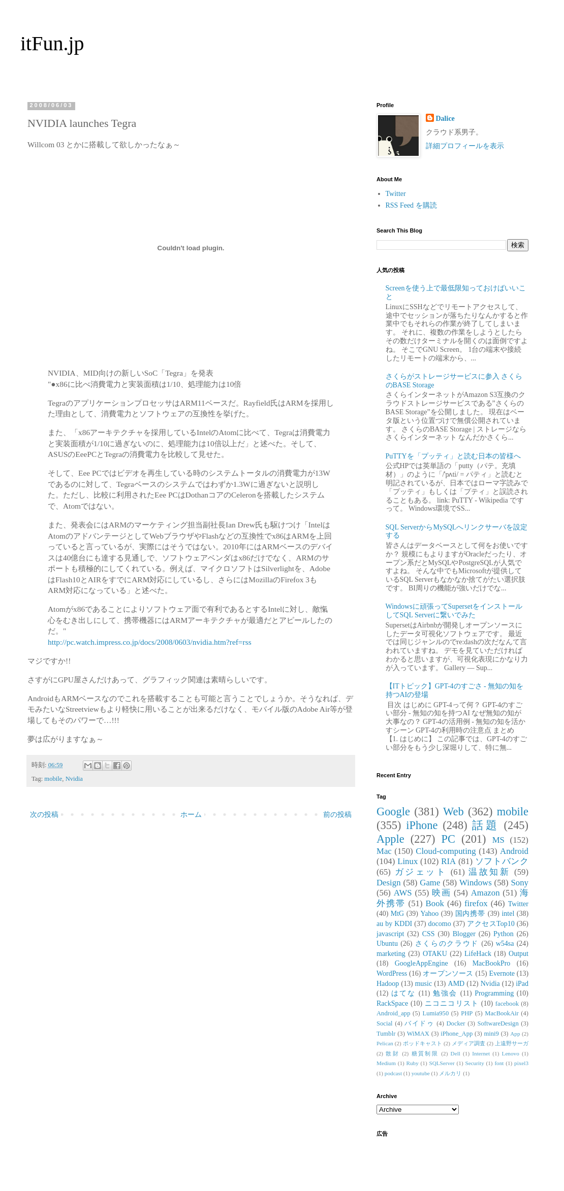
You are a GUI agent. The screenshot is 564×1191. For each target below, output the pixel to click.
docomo (439, 924)
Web (453, 811)
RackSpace (392, 1003)
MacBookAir (501, 1013)
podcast (393, 1073)
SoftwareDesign (498, 1023)
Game (430, 882)
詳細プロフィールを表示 (465, 146)
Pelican (385, 1043)
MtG (397, 913)
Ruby (412, 1063)
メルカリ (450, 1073)
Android (514, 851)
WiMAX (418, 1033)
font (499, 1063)
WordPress (392, 973)
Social (384, 1023)
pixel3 (521, 1063)
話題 (485, 825)
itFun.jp (52, 43)
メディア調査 (468, 1043)
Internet (481, 1053)
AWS (403, 893)
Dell (455, 1053)
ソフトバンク (501, 861)
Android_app (393, 1013)
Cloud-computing (446, 851)
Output (518, 953)
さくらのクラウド (447, 943)
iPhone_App (457, 1033)
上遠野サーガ (511, 1043)
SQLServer (441, 1063)
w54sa (505, 943)
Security (474, 1063)
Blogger (464, 934)
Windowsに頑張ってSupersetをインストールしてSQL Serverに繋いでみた (454, 611)
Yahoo (429, 913)
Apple (390, 839)
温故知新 (489, 872)
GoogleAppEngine (421, 963)
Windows (475, 882)
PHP (467, 1013)
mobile (53, 778)
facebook (507, 1003)
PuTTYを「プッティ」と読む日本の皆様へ (453, 456)
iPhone (421, 825)
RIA (448, 861)
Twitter (396, 193)
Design (389, 882)
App (515, 1034)
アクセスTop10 (491, 924)
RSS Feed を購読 (411, 205)
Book (435, 903)
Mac (384, 851)
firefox (476, 903)
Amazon (485, 893)
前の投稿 (337, 814)
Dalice (445, 118)
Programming (494, 993)
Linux (407, 861)
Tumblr (386, 1033)
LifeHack (477, 953)
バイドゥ (419, 1023)
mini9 (491, 1033)
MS (498, 840)
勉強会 (445, 993)
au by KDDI (394, 924)
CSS (428, 934)
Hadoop (388, 983)
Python (503, 934)
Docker (455, 1023)
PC (448, 839)
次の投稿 (44, 814)
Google (393, 811)
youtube (421, 1073)
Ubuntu (387, 943)
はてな (403, 993)
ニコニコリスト (452, 1003)
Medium (386, 1063)
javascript (390, 934)
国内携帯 (470, 913)
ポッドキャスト (422, 1043)
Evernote (502, 973)
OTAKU (435, 953)
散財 (392, 1053)
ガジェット (421, 872)
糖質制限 (425, 1053)
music (423, 983)
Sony (519, 882)
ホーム (191, 814)
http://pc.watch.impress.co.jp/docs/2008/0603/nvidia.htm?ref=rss (150, 642)
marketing (391, 953)
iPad (522, 983)
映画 (441, 893)
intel (508, 913)
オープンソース (448, 973)
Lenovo (510, 1053)
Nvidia (74, 778)
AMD (456, 983)
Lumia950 (435, 1013)
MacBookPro (492, 963)
